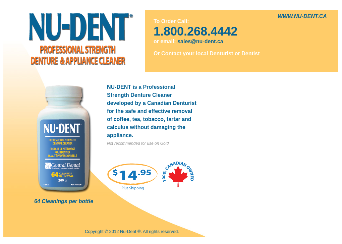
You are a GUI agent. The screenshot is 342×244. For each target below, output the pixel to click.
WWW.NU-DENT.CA (302, 16)
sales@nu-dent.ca (200, 41)
